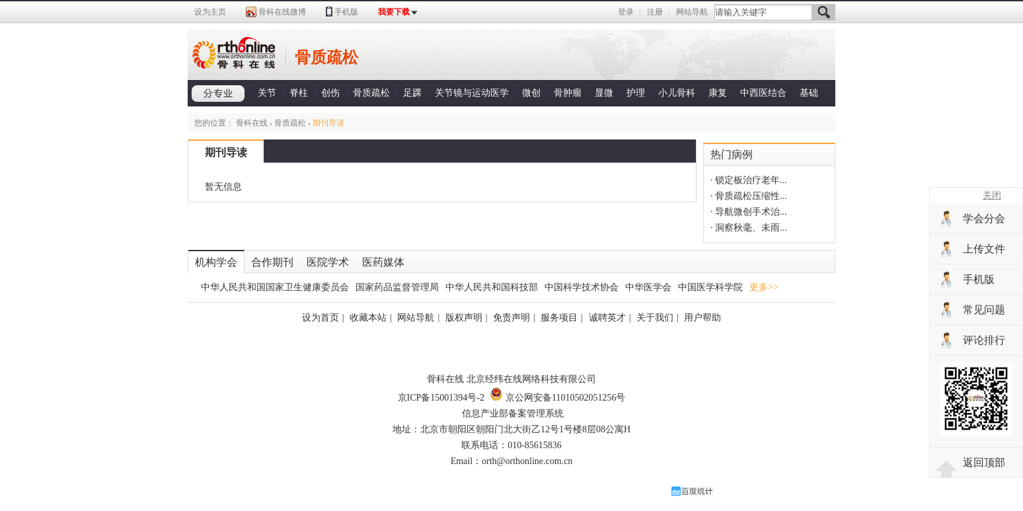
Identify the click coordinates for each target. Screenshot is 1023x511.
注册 (655, 12)
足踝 (412, 93)
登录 (626, 12)
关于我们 (654, 318)
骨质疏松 (371, 93)
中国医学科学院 (710, 287)
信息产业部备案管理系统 (513, 413)
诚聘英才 (607, 318)
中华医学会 (648, 287)
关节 (267, 93)
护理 (635, 93)
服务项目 (559, 318)
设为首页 (320, 318)
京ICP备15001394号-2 (441, 398)
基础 (809, 93)
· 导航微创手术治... (748, 212)
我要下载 (394, 12)
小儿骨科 (676, 93)
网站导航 (692, 12)
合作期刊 (272, 262)
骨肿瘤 (568, 93)
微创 (531, 93)
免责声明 (511, 318)
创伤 (330, 93)
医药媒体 (383, 262)
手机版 (346, 12)
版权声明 (463, 318)
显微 (604, 93)
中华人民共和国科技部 (491, 287)
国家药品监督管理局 (397, 287)
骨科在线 (252, 123)
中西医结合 (763, 93)
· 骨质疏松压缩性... (748, 196)
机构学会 (216, 262)
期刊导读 (226, 152)
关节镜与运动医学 (472, 93)
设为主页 (210, 12)
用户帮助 (702, 318)
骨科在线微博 (282, 12)
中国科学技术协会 (582, 287)
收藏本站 (368, 318)
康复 (717, 93)
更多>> (763, 287)
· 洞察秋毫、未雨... (748, 228)
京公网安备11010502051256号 (557, 398)
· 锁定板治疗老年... (748, 180)
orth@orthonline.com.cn (527, 461)
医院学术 (328, 262)
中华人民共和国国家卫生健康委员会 (275, 287)
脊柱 (298, 93)
